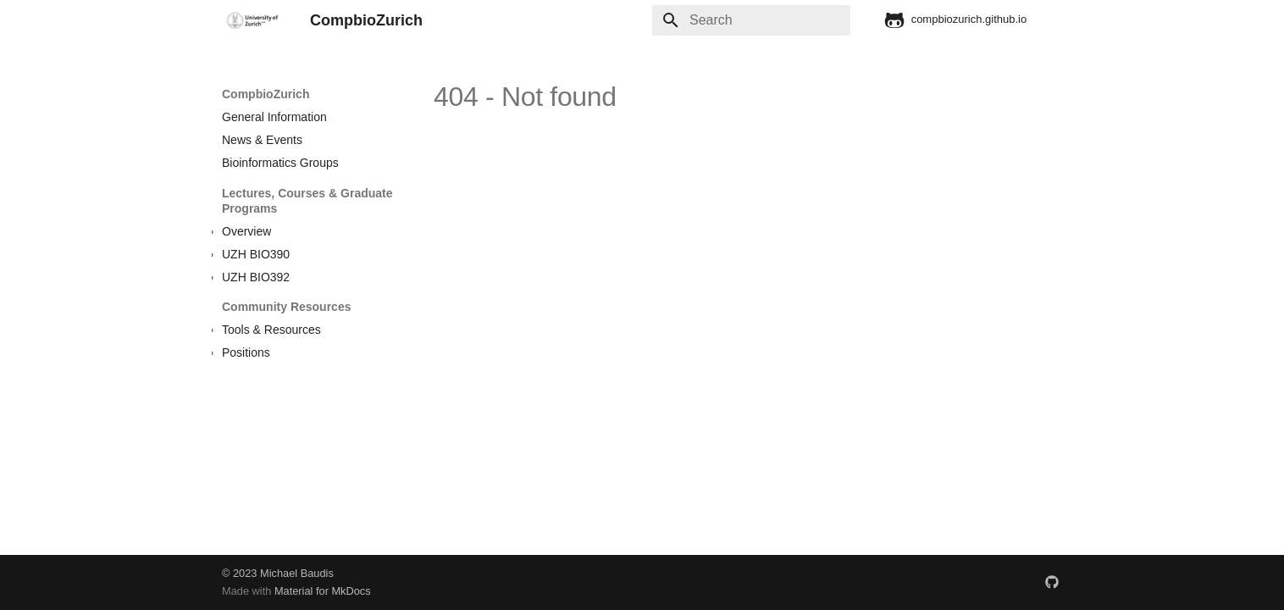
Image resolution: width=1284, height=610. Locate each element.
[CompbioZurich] (252, 20)
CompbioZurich (265, 94)
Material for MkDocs (322, 591)
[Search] (751, 20)
